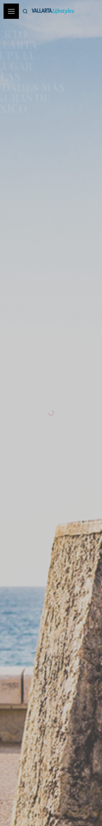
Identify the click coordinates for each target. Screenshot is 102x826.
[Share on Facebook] (96, 816)
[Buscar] (25, 11)
